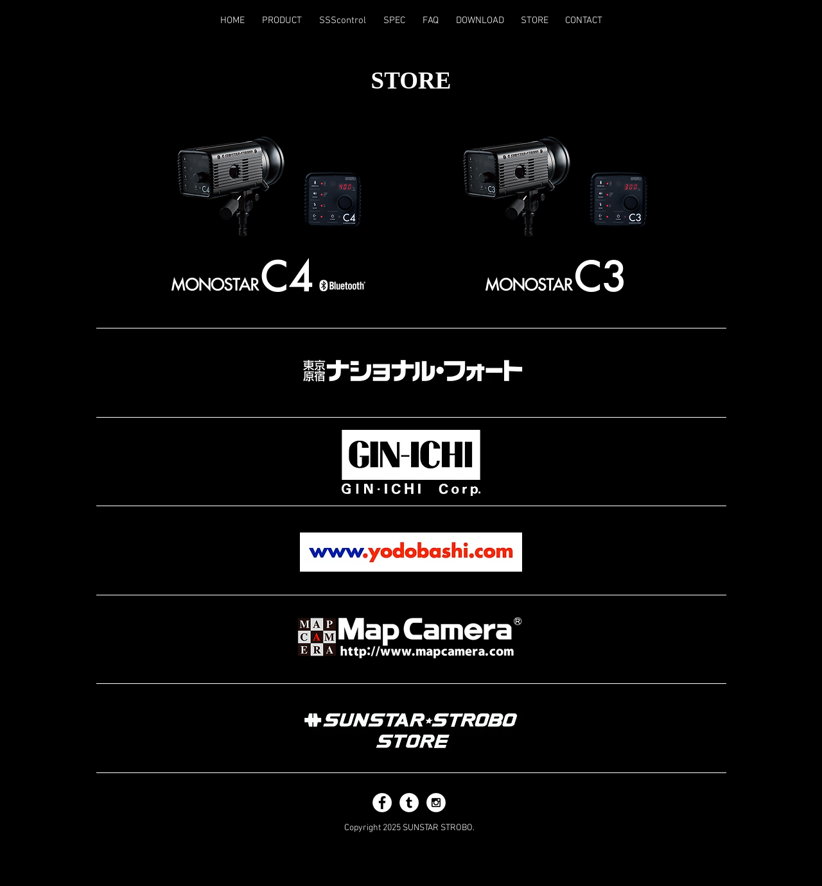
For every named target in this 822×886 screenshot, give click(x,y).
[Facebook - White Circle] (382, 802)
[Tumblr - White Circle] (409, 802)
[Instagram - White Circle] (436, 802)
